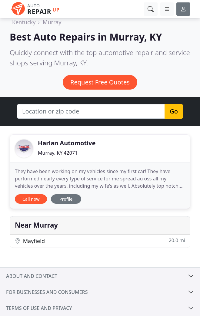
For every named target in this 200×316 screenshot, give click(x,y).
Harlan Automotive (66, 143)
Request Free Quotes (100, 82)
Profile (65, 199)
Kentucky (23, 22)
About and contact (31, 276)
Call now (30, 199)
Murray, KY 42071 (58, 153)
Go (174, 111)
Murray (52, 22)
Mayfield (100, 241)
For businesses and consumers (47, 292)
